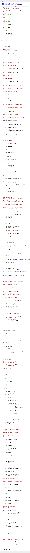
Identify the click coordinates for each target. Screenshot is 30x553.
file (15, 6)
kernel (14, 3)
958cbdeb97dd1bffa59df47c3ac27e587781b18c (8, 4)
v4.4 (19, 3)
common (16, 3)
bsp (11, 3)
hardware (8, 3)
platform (5, 3)
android (2, 3)
